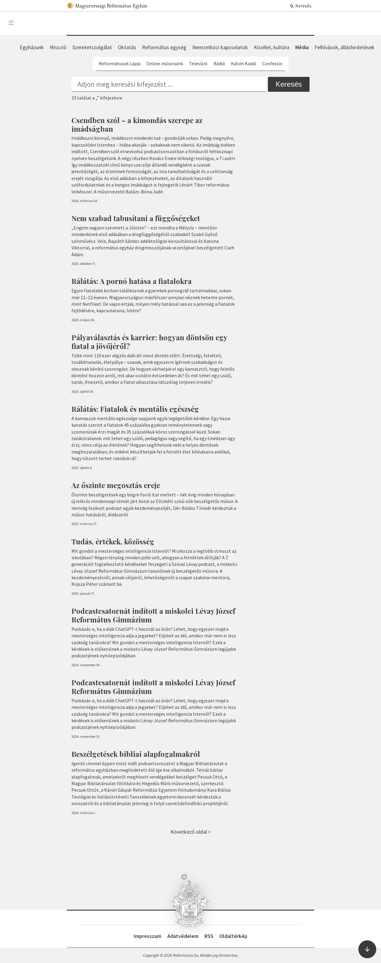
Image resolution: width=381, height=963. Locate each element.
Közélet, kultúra (271, 47)
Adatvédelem (183, 936)
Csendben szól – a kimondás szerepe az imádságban (136, 124)
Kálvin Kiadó (243, 63)
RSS (208, 936)
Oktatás (127, 47)
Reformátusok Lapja (119, 63)
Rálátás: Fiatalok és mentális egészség (135, 409)
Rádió (219, 63)
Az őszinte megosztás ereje (115, 485)
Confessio (272, 63)
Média (302, 47)
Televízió (198, 63)
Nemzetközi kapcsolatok (220, 47)
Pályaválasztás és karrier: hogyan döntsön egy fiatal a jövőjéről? (149, 342)
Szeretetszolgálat (92, 47)
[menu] (11, 22)
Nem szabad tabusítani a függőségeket (135, 218)
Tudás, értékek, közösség (112, 541)
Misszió (58, 47)
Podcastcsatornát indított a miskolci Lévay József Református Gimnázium (153, 615)
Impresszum (147, 936)
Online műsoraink (164, 63)
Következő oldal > (191, 831)
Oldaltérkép (233, 936)
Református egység (164, 47)
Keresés (300, 6)
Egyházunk (32, 47)
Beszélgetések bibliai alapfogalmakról (135, 754)
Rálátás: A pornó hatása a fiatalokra (131, 281)
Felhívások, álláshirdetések (344, 47)
